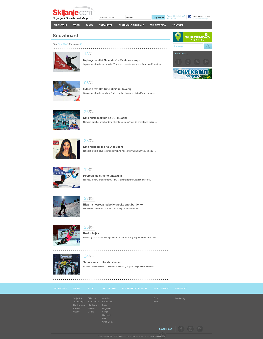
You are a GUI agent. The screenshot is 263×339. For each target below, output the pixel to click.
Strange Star (160, 336)
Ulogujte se (158, 17)
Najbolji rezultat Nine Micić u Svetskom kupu (111, 60)
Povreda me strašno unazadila (102, 175)
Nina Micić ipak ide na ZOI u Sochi (105, 118)
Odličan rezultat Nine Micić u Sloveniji (107, 89)
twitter (206, 62)
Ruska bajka (91, 233)
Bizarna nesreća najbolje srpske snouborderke (113, 204)
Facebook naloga (200, 19)
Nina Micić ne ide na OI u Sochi (103, 146)
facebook (178, 62)
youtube (188, 62)
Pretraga (208, 46)
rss (197, 62)
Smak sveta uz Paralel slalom (101, 262)
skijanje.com (74, 13)
